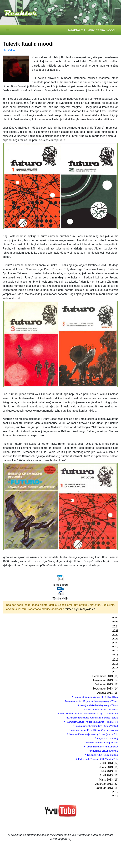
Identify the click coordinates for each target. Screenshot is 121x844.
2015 (115, 663)
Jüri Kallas (9, 50)
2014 (115, 667)
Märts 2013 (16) (108, 779)
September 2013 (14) (105, 688)
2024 (115, 626)
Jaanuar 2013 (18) (107, 787)
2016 (115, 659)
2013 (115, 672)
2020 (115, 643)
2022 (115, 634)
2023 (115, 630)
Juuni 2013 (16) (108, 767)
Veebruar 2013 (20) (106, 783)
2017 (115, 655)
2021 (115, 638)
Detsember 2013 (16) (105, 676)
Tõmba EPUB (60, 584)
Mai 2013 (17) (109, 771)
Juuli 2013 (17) (109, 763)
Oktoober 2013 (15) (106, 684)
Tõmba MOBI (61, 598)
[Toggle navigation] (7, 30)
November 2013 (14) (105, 680)
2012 (115, 792)
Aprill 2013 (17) (109, 775)
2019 (115, 647)
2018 (115, 651)
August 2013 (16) (107, 692)
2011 (115, 796)
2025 (115, 622)
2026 (115, 618)
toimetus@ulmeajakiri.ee (80, 609)
